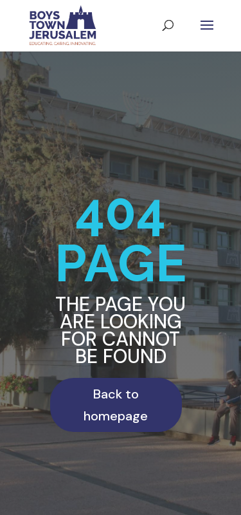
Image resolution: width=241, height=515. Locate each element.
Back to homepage (116, 405)
